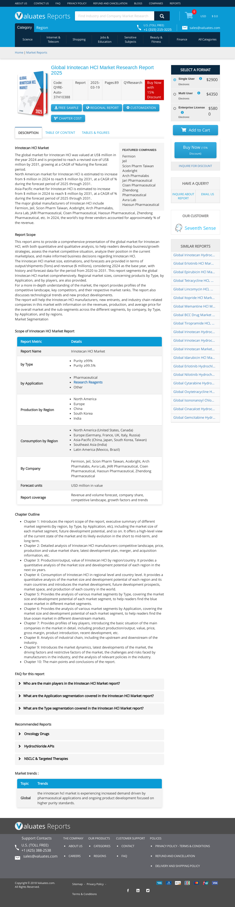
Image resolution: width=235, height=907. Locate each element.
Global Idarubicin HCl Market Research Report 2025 (194, 357)
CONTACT (127, 846)
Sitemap (77, 884)
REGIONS (100, 856)
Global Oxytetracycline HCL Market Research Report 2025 (194, 391)
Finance (182, 39)
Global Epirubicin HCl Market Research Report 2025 (194, 272)
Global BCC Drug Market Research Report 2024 (194, 315)
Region (42, 27)
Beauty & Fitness (156, 39)
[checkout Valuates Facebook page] (130, 893)
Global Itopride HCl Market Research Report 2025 (194, 297)
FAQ (58, 3)
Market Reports (36, 52)
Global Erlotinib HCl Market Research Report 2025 (194, 263)
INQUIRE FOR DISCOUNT (195, 166)
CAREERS (75, 856)
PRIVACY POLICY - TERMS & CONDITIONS (182, 846)
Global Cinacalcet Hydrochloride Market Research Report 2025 (194, 409)
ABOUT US (21, 3)
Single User (187, 78)
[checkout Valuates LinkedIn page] (140, 893)
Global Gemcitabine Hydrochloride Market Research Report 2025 (194, 417)
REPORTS (175, 3)
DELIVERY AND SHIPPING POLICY (177, 866)
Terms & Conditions (84, 894)
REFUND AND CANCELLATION (110, 3)
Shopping (79, 39)
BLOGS (138, 3)
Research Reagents (88, 382)
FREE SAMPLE (66, 108)
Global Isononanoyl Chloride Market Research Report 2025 (194, 400)
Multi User (186, 93)
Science (28, 39)
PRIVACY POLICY (76, 3)
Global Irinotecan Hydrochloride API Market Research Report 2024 (194, 331)
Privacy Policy (95, 884)
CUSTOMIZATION (141, 108)
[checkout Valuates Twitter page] (150, 893)
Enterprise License (192, 107)
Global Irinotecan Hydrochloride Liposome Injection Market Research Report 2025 (194, 340)
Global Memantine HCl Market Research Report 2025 (194, 306)
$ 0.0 (215, 16)
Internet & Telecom (53, 39)
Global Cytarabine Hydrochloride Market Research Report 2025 (194, 383)
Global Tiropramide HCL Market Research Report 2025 (194, 323)
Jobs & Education (105, 39)
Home (19, 52)
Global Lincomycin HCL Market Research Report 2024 (194, 289)
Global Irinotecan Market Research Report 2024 (194, 349)
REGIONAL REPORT (102, 108)
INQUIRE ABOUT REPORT (183, 196)
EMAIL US (207, 194)
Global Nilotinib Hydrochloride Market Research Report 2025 (194, 374)
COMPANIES (156, 3)
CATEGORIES (102, 846)
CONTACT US (41, 3)
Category (24, 27)
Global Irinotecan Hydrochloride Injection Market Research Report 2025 (194, 255)
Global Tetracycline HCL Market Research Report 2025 (194, 280)
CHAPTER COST (68, 118)
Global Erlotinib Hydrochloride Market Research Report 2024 (194, 366)
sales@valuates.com (205, 28)
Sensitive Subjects (130, 39)
